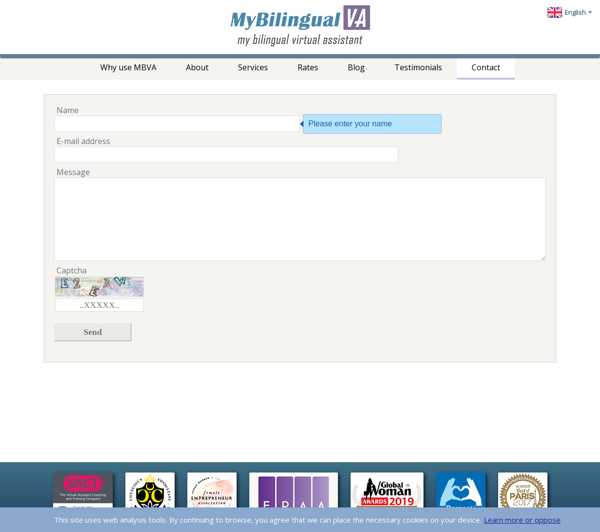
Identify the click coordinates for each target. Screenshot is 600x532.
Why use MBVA (128, 67)
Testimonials (418, 67)
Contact (486, 67)
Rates (308, 67)
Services (253, 67)
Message (73, 172)
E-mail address (83, 141)
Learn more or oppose (522, 520)
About (197, 67)
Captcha (72, 270)
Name (68, 110)
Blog (356, 67)
